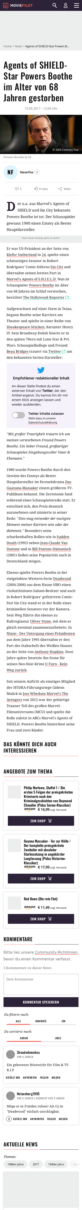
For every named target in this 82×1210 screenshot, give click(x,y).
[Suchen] (54, 5)
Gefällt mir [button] (13, 1061)
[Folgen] (37, 172)
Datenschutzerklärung (42, 422)
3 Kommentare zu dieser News (27, 968)
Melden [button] (56, 1061)
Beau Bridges (17, 351)
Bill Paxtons (42, 549)
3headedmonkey (28, 1015)
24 (44, 254)
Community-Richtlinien (56, 952)
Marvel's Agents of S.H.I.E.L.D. (32, 279)
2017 (36, 1169)
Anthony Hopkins (49, 651)
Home (7, 46)
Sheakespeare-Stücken (25, 327)
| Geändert (41, 1082)
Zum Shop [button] (41, 820)
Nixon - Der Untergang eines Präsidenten (41, 633)
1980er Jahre (15, 1169)
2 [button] (9, 1123)
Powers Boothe (41, 285)
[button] (41, 189)
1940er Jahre (56, 1169)
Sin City (57, 266)
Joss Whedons (34, 693)
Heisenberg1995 (28, 1077)
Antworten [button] (30, 1061)
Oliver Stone (40, 621)
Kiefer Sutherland (22, 254)
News (18, 46)
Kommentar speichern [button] (41, 979)
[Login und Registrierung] (65, 5)
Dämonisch (61, 549)
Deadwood (62, 578)
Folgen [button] (44, 1061)
